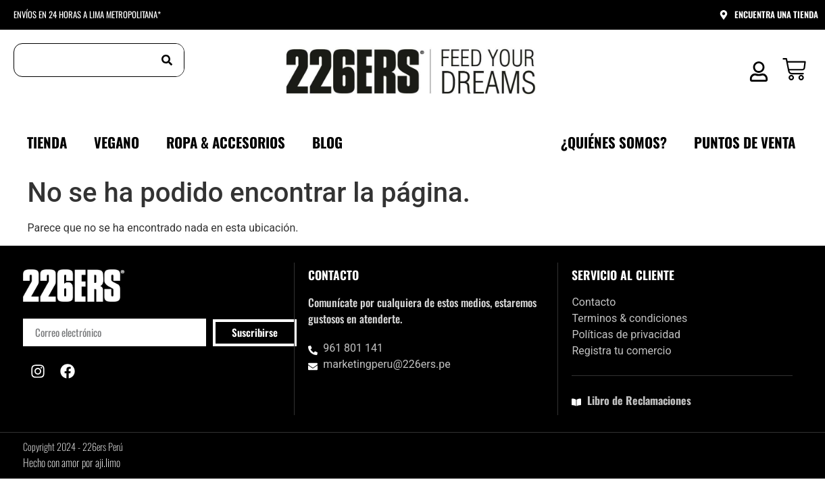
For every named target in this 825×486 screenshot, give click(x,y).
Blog (327, 142)
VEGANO (116, 142)
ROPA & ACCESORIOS (225, 142)
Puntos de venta (744, 142)
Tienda (47, 142)
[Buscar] (167, 60)
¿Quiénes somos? (614, 142)
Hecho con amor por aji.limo (71, 462)
